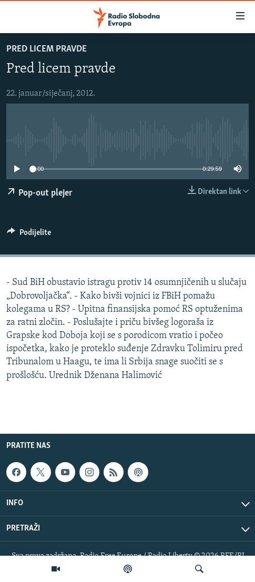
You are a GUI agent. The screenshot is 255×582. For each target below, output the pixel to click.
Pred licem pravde (46, 49)
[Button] (29, 235)
